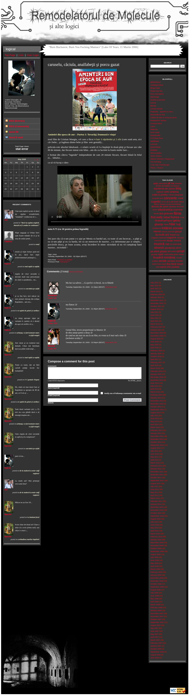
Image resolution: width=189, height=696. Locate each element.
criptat (180, 198)
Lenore (153, 103)
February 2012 (156, 466)
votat (158, 267)
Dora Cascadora (157, 94)
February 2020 (156, 350)
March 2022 (155, 291)
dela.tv (156, 204)
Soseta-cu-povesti (157, 100)
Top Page (10, 55)
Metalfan (153, 150)
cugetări (156, 201)
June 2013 (154, 418)
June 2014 (154, 383)
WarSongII (154, 97)
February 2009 (156, 572)
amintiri (158, 186)
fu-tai (182, 217)
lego (178, 235)
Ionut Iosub (154, 132)
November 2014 (156, 380)
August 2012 (155, 448)
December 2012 (156, 436)
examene (178, 209)
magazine (171, 237)
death (176, 202)
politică (174, 251)
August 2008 (155, 590)
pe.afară (155, 251)
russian (179, 258)
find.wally (157, 217)
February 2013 (156, 430)
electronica (165, 209)
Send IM (13, 132)
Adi (6, 220)
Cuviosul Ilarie (156, 123)
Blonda (153, 106)
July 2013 (154, 415)
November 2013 (156, 404)
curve (163, 202)
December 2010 (156, 507)
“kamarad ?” (65, 262)
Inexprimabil (155, 135)
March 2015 (155, 368)
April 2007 (154, 637)
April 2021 (154, 321)
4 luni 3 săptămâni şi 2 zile (107, 139)
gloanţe (158, 224)
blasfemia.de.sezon (164, 188)
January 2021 (155, 330)
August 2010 (155, 519)
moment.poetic (160, 240)
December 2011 (156, 472)
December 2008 (156, 578)
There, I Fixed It (156, 168)
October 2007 (155, 619)
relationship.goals (171, 254)
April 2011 (154, 495)
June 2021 (154, 315)
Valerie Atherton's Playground (162, 159)
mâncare (180, 238)
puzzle (154, 254)
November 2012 (156, 439)
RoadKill (158, 257)
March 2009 (155, 569)
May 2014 (154, 386)
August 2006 (155, 655)
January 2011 (155, 504)
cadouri (160, 192)
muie (170, 240)
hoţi (178, 224)
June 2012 (154, 454)
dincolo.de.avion (160, 206)
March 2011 (155, 498)
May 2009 (154, 563)
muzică (159, 244)
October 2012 (155, 442)
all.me (171, 183)
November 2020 (156, 336)
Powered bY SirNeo (158, 120)
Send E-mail (16, 137)
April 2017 (154, 359)
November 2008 (156, 581)
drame (155, 210)
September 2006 (157, 652)
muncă (177, 240)
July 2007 (154, 628)
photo (163, 251)
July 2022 (154, 283)
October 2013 (155, 407)
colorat (171, 195)
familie (156, 213)
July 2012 (154, 451)
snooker (179, 261)
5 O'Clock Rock (156, 138)
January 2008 (155, 610)
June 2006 (154, 658)
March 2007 (155, 640)
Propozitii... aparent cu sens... (162, 112)
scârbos (155, 261)
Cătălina (8, 241)
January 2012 (155, 469)
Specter (8, 355)
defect (181, 202)
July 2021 (154, 312)
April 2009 (154, 566)
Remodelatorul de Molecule (94, 17)
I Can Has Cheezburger (159, 165)
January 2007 (155, 646)
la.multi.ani (162, 234)
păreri (178, 248)
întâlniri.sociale (172, 228)
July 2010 (154, 522)
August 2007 (155, 625)
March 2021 (155, 324)
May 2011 (154, 492)
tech (164, 264)
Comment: (52, 366)
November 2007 (156, 616)
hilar (172, 224)
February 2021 (156, 327)
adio (155, 183)
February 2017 (156, 362)
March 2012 (155, 463)
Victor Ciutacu (156, 156)
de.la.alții (170, 202)
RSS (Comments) (19, 126)
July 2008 (154, 593)
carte (166, 192)
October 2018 (155, 356)
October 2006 (155, 649)
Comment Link (111, 287)
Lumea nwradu (156, 109)
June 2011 (154, 489)
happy (166, 224)
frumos (175, 217)
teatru (159, 264)
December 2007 (156, 613)
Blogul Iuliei (155, 88)
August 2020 (155, 339)
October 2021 (155, 306)
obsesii (159, 247)
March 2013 (155, 427)
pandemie (170, 247)
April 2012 (154, 460)
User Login (33, 55)
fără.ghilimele (166, 213)
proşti (181, 251)
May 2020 (154, 345)
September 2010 (157, 516)
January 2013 (155, 433)
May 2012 (154, 457)
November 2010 (156, 510)
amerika (178, 183)
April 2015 (154, 365)
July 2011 (154, 486)
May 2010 (154, 528)
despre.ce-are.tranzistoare (170, 204)
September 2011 (157, 480)
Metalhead (154, 141)
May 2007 (154, 634)
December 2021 (156, 300)
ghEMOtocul (155, 82)
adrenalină (163, 183)
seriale (163, 260)
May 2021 (154, 318)
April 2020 (154, 348)
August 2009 (155, 554)
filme (177, 213)
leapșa (173, 235)
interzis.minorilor (168, 232)
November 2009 (156, 545)
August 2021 (155, 309)
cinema (174, 191)
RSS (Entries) (17, 120)
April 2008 (154, 602)
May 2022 (154, 285)
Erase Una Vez (156, 91)
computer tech (157, 198)
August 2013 (155, 413)
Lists (21, 55)
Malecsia (154, 129)
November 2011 (156, 475)
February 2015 (156, 371)
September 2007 (157, 622)
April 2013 (154, 424)
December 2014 (156, 377)
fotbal (167, 217)
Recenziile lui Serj (157, 115)
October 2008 (155, 584)
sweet (154, 264)
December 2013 (156, 401)
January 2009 (155, 575)
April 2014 (154, 389)
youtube (175, 267)
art (172, 186)
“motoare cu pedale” (65, 260)
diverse (172, 206)
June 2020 (154, 342)
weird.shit (165, 266)
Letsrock (153, 144)
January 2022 (155, 297)
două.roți (180, 206)
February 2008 (156, 607)
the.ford (171, 263)
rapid (160, 254)
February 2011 (156, 501)
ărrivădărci (166, 186)
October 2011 (155, 477)
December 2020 (156, 333)
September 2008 (157, 587)
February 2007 (156, 643)
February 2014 (156, 395)
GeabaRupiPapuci (164, 220)
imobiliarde (156, 228)
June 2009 (154, 560)
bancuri (176, 186)
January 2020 (155, 353)
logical (7, 264)
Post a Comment (76, 272)
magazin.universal (158, 238)
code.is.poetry (160, 194)
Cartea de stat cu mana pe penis (163, 117)
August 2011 (155, 483)
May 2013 (154, 421)
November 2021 (156, 303)
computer (178, 195)
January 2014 (155, 398)
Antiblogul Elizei (156, 85)
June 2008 (154, 596)
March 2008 (155, 605)
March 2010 (155, 534)
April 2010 (154, 531)
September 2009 (157, 551)
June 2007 (154, 631)
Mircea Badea (156, 153)
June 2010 (154, 525)
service (171, 261)
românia (169, 257)
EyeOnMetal (155, 147)
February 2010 (156, 537)
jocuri (178, 231)
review (181, 254)
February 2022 (156, 294)
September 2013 (157, 410)
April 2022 (154, 288)
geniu (176, 220)
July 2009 (154, 557)
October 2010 (155, 513)
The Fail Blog (155, 162)
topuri (180, 264)
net (167, 244)
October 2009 (155, 548)
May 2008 (154, 599)
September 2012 (157, 445)
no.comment (175, 244)
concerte (170, 198)
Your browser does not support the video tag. (95, 196)
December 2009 (156, 542)
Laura (152, 126)
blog (178, 188)
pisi (169, 251)
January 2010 (155, 540)
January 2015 (155, 374)
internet (157, 231)
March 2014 (155, 392)
